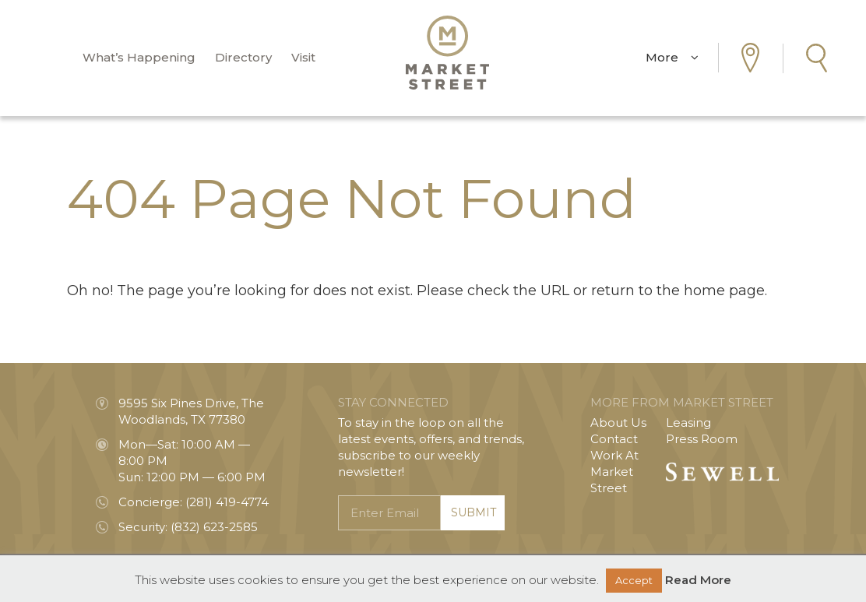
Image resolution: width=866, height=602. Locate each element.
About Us (618, 422)
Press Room (702, 438)
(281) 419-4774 (227, 502)
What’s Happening (139, 58)
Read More (698, 579)
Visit (303, 58)
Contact (614, 438)
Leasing (688, 422)
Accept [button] (634, 580)
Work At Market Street (614, 471)
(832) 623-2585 (214, 526)
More (672, 58)
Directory (243, 58)
